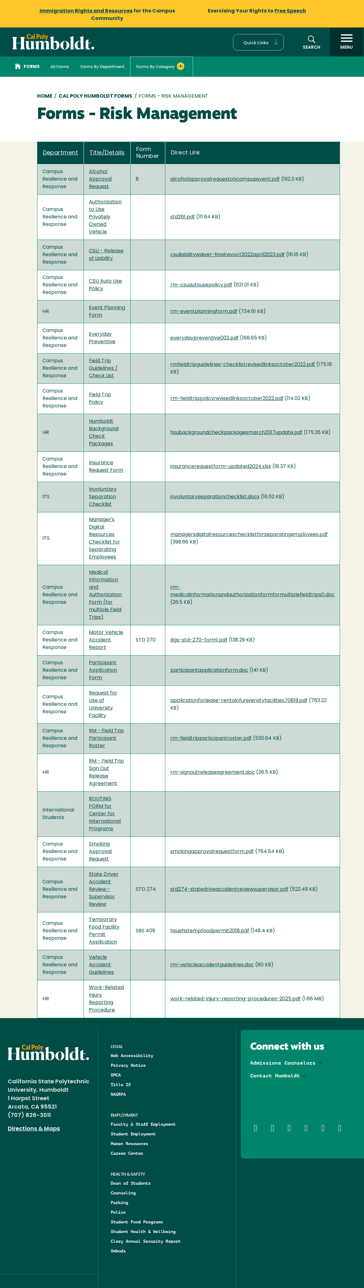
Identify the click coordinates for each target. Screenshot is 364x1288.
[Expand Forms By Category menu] (180, 66)
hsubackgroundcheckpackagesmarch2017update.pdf (236, 432)
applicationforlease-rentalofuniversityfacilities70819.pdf (239, 700)
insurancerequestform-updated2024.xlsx (220, 466)
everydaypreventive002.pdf (204, 338)
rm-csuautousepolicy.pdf (201, 285)
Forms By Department (102, 66)
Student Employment (133, 1133)
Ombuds (118, 1250)
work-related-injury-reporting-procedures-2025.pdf (235, 999)
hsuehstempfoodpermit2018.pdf (209, 931)
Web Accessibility (132, 1055)
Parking (119, 1202)
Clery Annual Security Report (146, 1241)
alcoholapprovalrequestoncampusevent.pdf (225, 179)
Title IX (121, 1084)
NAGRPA (118, 1094)
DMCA (116, 1074)
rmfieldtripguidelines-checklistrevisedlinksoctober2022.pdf (242, 364)
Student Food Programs (137, 1221)
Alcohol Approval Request (100, 179)
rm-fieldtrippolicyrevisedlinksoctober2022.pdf (227, 398)
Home (44, 96)
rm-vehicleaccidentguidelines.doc (212, 965)
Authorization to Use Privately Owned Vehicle (105, 217)
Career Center (127, 1153)
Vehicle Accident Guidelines (101, 965)
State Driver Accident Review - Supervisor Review (104, 889)
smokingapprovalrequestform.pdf (212, 851)
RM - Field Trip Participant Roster (106, 739)
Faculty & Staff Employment (143, 1124)
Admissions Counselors (283, 1063)
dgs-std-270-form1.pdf (198, 640)
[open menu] (346, 42)
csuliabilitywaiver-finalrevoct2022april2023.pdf (227, 254)
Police (118, 1212)
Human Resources (129, 1143)
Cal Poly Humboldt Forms (95, 96)
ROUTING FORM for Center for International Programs (105, 814)
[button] (258, 42)
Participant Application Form (103, 671)
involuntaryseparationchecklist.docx (215, 497)
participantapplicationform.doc (209, 670)
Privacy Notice (128, 1065)
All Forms (60, 66)
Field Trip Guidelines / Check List (103, 368)
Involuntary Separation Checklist (103, 497)
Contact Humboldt (275, 1076)
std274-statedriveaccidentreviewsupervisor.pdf (229, 889)
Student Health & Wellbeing (143, 1231)
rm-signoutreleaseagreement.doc (212, 772)
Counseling (123, 1192)
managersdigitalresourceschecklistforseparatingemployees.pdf (249, 534)
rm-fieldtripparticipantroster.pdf (211, 738)
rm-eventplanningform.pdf (203, 311)
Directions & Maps (34, 1129)
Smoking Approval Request (100, 852)
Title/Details (107, 153)
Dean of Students (131, 1183)
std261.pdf (182, 217)
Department (60, 153)
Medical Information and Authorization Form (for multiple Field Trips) (105, 595)
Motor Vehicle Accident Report (106, 640)
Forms (27, 67)
